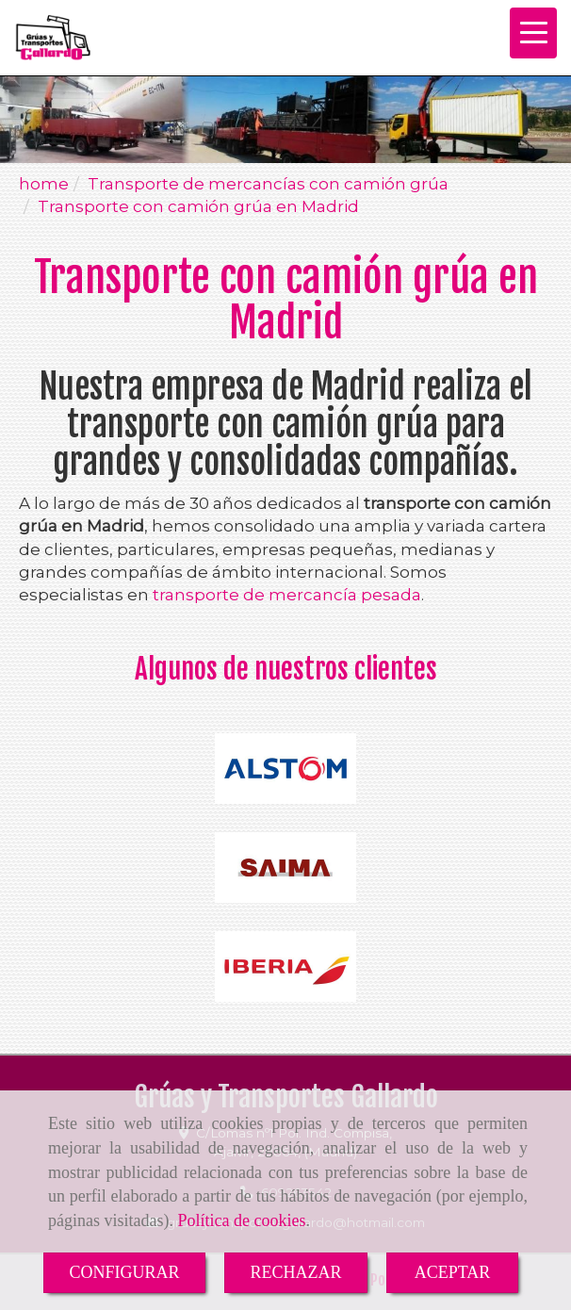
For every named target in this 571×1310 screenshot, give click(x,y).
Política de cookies (241, 1220)
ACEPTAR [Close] (453, 1272)
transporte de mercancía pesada (287, 594)
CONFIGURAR (124, 1272)
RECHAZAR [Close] (296, 1272)
